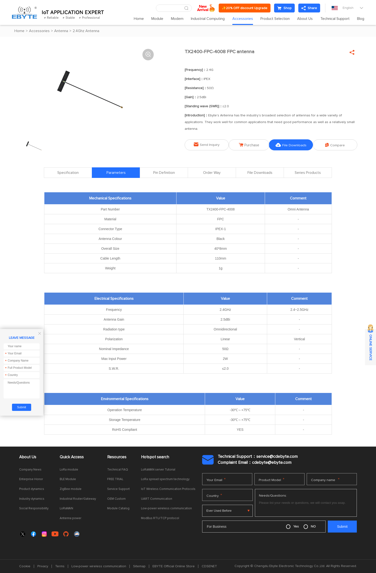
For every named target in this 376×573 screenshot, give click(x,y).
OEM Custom (116, 498)
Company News (30, 469)
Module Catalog (118, 508)
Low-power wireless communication (166, 508)
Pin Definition (164, 173)
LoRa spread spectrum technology (165, 479)
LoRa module (69, 469)
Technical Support (335, 19)
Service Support (118, 489)
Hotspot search (155, 457)
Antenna (61, 31)
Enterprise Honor (31, 479)
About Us (305, 19)
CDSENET (209, 566)
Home (139, 19)
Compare (337, 145)
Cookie (24, 566)
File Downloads (292, 145)
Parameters (116, 173)
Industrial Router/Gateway (78, 498)
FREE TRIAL (115, 479)
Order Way (212, 173)
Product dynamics (31, 489)
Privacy (42, 566)
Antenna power (70, 518)
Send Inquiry (205, 144)
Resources (116, 457)
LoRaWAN (66, 508)
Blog (360, 19)
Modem (177, 19)
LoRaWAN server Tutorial (158, 469)
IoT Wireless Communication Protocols (168, 489)
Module (157, 19)
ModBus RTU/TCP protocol (160, 518)
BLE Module (68, 479)
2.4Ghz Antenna (86, 31)
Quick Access (72, 457)
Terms (60, 566)
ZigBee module (71, 489)
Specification (68, 173)
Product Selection (275, 19)
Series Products (308, 173)
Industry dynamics (31, 498)
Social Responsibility (33, 508)
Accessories (242, 19)
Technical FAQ (117, 469)
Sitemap (139, 566)
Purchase (249, 145)
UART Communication (156, 498)
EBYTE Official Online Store (174, 566)
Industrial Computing (208, 19)
